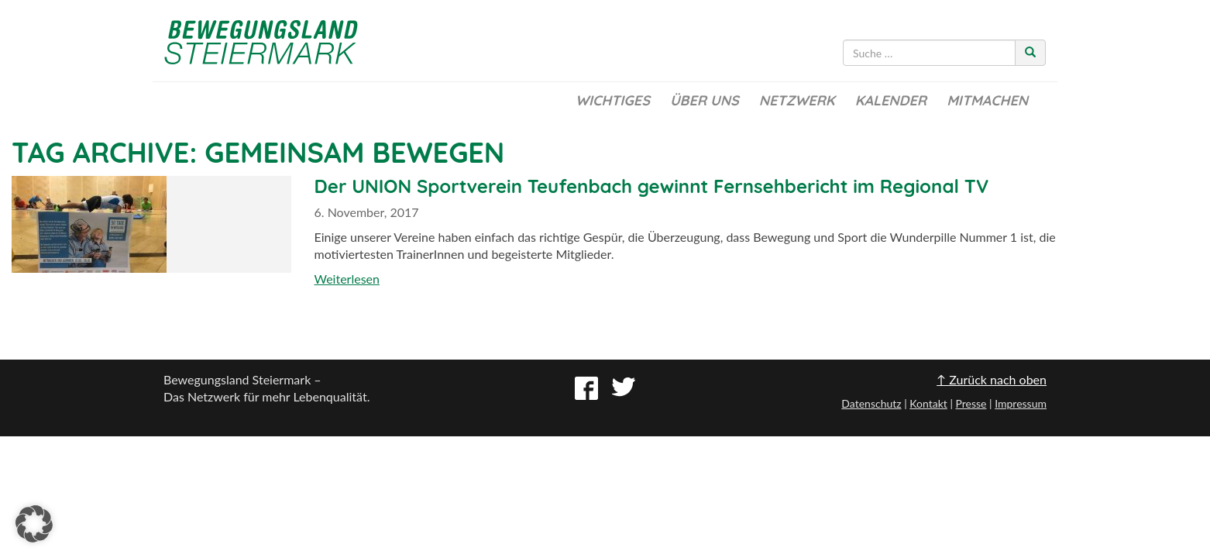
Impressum (1021, 403)
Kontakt (928, 403)
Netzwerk (797, 100)
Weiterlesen (347, 278)
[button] (34, 524)
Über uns (704, 100)
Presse (970, 403)
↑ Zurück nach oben (992, 379)
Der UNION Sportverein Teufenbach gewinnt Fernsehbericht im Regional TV (652, 186)
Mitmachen (987, 100)
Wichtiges (613, 100)
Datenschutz (871, 403)
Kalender (890, 100)
